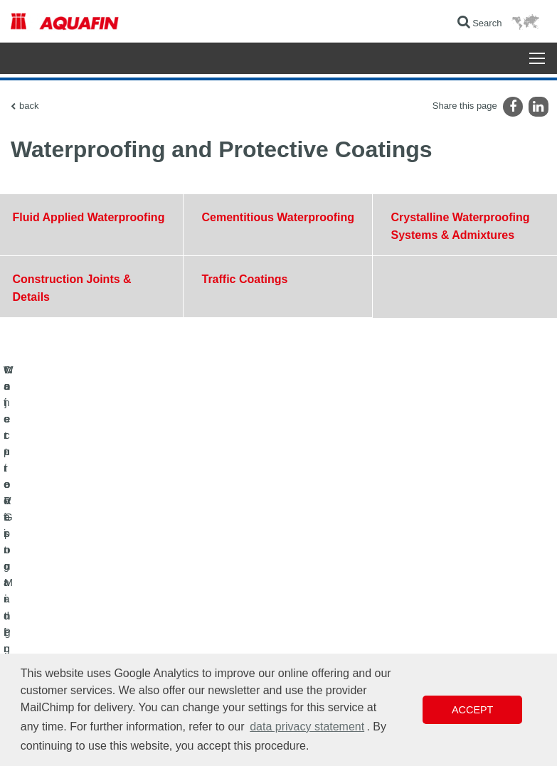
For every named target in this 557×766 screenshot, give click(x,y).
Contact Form (222, 575)
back (28, 105)
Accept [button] (472, 710)
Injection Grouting (44, 617)
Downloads (217, 553)
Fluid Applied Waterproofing (89, 217)
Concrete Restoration (51, 575)
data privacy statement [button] (307, 726)
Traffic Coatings (244, 279)
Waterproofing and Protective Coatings (84, 553)
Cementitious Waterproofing (277, 217)
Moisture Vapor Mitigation (59, 596)
